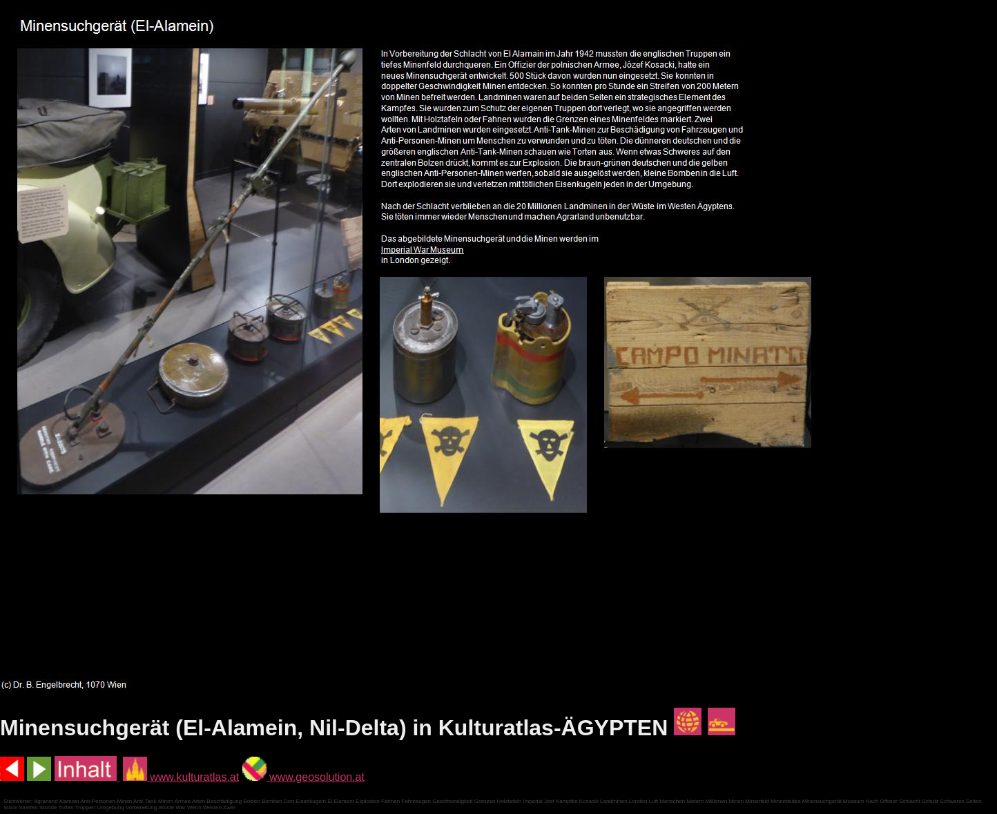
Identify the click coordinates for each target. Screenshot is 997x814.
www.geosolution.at (303, 777)
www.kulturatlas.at (181, 777)
